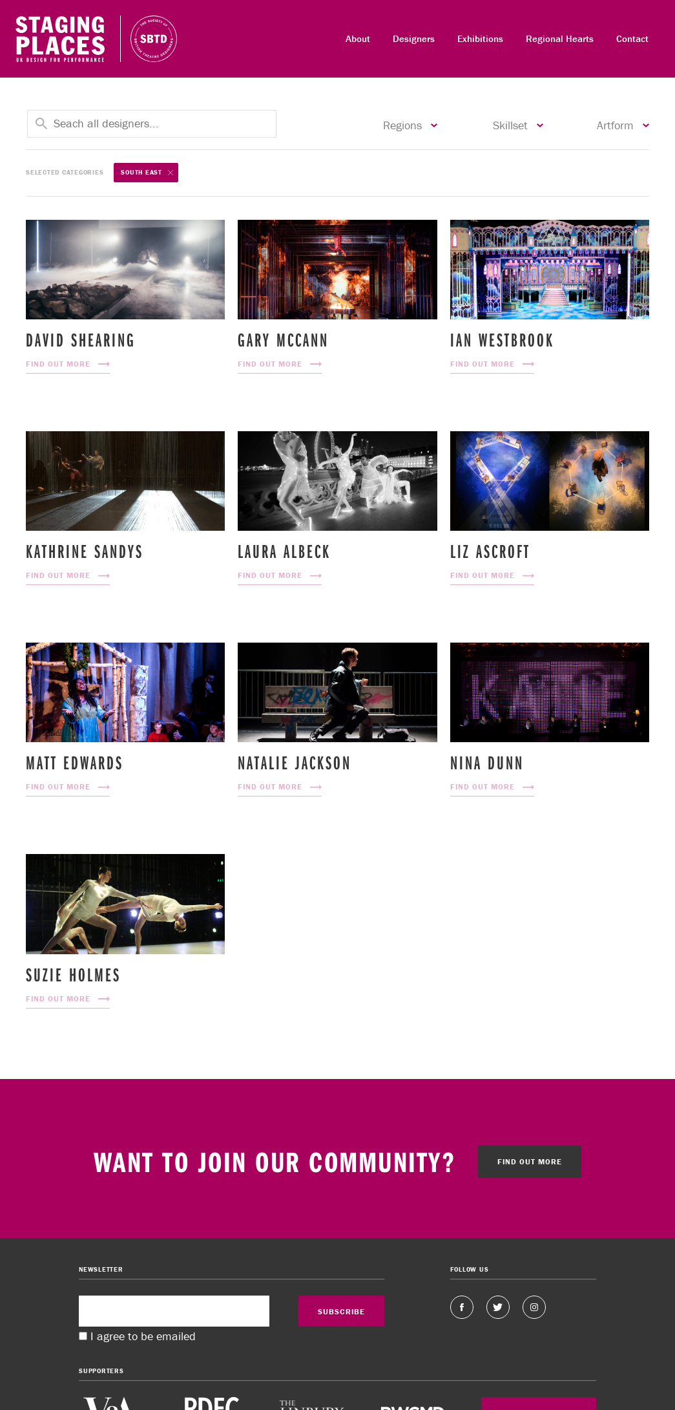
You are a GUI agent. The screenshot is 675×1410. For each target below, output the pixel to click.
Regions (410, 125)
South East (147, 173)
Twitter (498, 1307)
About (358, 38)
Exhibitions (480, 38)
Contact (632, 38)
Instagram (534, 1307)
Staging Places (60, 39)
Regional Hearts (560, 38)
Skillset (518, 125)
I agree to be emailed (143, 1336)
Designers (414, 38)
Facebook (461, 1307)
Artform (623, 125)
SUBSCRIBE (341, 1311)
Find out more (529, 1161)
